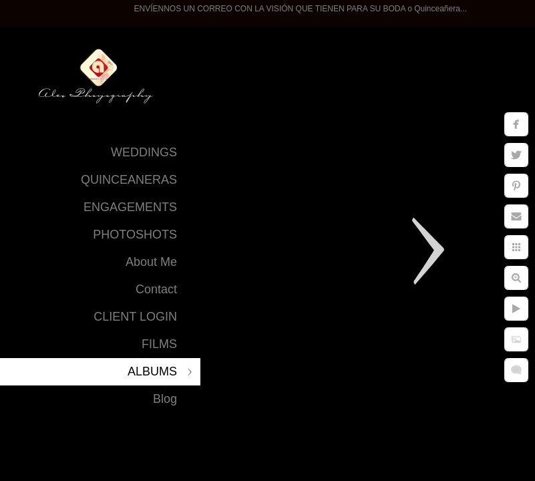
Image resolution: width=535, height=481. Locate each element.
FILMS (159, 344)
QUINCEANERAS (129, 179)
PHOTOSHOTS (135, 234)
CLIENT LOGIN (135, 316)
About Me (151, 262)
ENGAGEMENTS (130, 207)
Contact (156, 289)
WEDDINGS (144, 152)
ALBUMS (152, 371)
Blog (165, 399)
